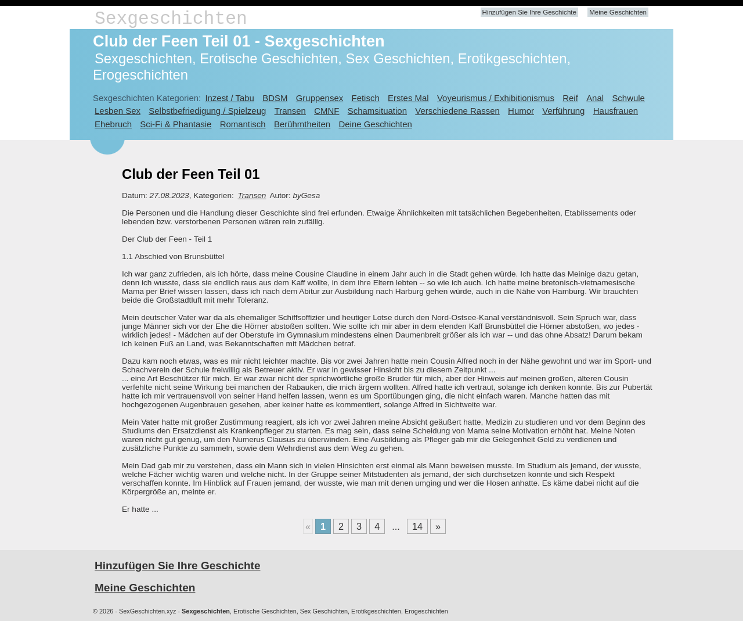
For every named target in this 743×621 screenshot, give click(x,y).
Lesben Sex (117, 111)
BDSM (274, 98)
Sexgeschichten (171, 19)
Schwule (628, 98)
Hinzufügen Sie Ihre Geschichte (529, 12)
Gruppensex (319, 98)
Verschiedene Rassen (457, 111)
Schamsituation (377, 111)
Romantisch (243, 124)
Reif (570, 98)
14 (417, 526)
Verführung (563, 111)
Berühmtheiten (302, 124)
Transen (290, 111)
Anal (595, 98)
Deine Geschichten (375, 124)
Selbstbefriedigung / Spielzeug (207, 111)
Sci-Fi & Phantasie (175, 124)
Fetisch (366, 98)
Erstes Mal (408, 98)
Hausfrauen (615, 111)
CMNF (326, 111)
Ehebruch (113, 124)
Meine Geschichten (618, 12)
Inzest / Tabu (229, 98)
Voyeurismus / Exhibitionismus (495, 98)
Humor (521, 111)
